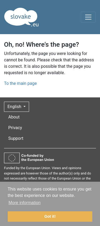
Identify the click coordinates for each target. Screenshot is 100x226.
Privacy (15, 127)
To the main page (20, 83)
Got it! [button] (49, 216)
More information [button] (25, 202)
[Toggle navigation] (88, 17)
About (14, 117)
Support (15, 138)
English (14, 106)
